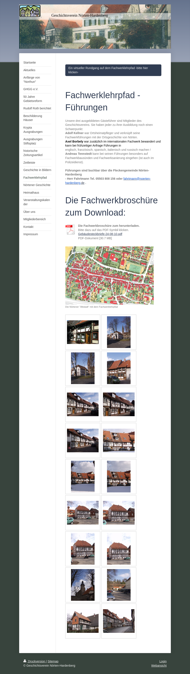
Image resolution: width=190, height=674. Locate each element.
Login (163, 661)
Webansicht (159, 665)
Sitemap (53, 661)
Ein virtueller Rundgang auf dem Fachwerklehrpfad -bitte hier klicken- (108, 70)
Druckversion (34, 661)
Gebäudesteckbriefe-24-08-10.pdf (100, 234)
